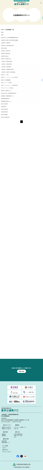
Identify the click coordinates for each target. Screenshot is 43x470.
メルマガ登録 (5, 446)
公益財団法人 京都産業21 (6, 42)
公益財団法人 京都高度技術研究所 (7, 45)
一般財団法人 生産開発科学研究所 (7, 69)
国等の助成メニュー (6, 442)
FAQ (15, 437)
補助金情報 (4, 441)
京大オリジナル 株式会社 (5, 80)
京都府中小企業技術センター (6, 90)
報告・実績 (5, 431)
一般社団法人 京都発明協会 (6, 66)
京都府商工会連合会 (4, 56)
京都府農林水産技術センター (6, 101)
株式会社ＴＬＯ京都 (4, 74)
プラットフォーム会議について (20, 427)
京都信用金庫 (3, 106)
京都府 (2, 32)
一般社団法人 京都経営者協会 (6, 61)
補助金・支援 (5, 438)
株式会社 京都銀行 (4, 103)
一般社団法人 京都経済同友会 (6, 64)
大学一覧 (16, 428)
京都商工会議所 (4, 48)
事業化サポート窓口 (18, 435)
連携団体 (17, 425)
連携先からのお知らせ (6, 428)
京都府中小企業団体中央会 (6, 58)
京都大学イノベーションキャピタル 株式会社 (9, 77)
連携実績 (4, 435)
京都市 (2, 34)
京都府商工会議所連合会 (5, 53)
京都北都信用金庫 (4, 111)
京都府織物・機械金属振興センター (7, 95)
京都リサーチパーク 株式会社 (6, 82)
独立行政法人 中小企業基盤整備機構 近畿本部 (9, 37)
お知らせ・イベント (7, 425)
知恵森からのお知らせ (6, 427)
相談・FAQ (17, 431)
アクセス (4, 448)
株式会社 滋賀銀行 (4, 114)
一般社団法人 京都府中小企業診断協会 (8, 72)
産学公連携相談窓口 (18, 434)
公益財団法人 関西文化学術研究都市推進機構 (9, 40)
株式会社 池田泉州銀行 (5, 117)
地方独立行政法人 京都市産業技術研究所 (8, 93)
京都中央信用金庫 (4, 109)
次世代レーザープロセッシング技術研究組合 (9, 85)
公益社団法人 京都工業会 (5, 50)
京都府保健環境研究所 (5, 98)
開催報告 (4, 434)
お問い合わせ (5, 449)
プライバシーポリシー (6, 451)
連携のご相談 (21, 371)
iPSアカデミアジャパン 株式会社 (7, 87)
